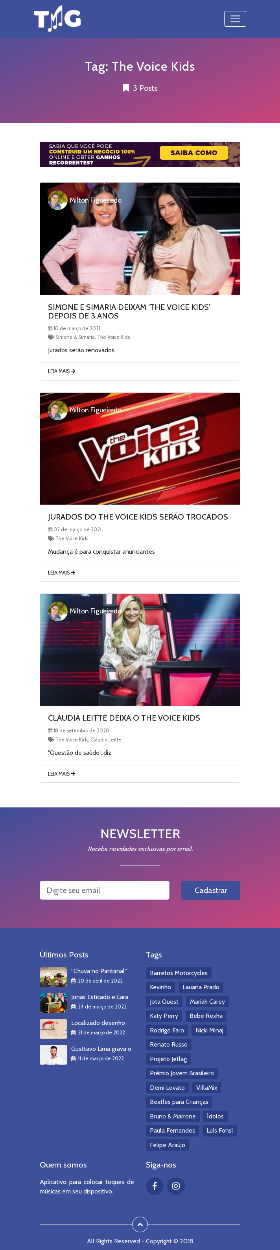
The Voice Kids (113, 337)
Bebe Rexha (206, 1015)
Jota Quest (164, 1001)
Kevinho (160, 987)
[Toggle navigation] (235, 19)
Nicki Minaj (209, 1030)
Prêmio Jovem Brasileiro (182, 1073)
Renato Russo (169, 1044)
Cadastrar (211, 890)
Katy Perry (164, 1015)
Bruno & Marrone (173, 1116)
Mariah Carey (207, 1001)
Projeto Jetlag (168, 1059)
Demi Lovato (167, 1087)
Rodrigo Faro (167, 1030)
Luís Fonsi (219, 1130)
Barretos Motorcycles (179, 973)
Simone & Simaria (75, 337)
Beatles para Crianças (179, 1101)
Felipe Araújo (167, 1145)
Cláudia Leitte (106, 740)
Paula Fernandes (172, 1130)
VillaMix (206, 1087)
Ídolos (215, 1116)
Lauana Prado (200, 987)
